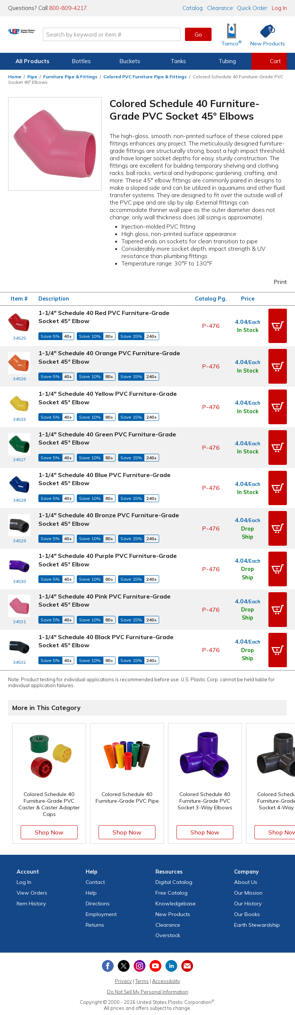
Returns (95, 896)
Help (91, 864)
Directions (98, 875)
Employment (101, 885)
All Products (32, 61)
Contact (95, 853)
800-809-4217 (68, 7)
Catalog (192, 7)
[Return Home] (51, 36)
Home (14, 76)
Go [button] (198, 34)
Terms (142, 953)
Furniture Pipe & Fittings (70, 76)
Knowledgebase (175, 875)
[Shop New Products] (265, 34)
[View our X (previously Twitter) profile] (123, 937)
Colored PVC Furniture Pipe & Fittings (145, 76)
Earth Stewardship (257, 896)
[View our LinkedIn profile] (171, 937)
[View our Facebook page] (107, 937)
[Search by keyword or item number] (142, 34)
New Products (172, 885)
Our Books (247, 885)
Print (275, 281)
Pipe (32, 76)
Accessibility (166, 953)
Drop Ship (247, 515)
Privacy (123, 953)
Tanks (178, 61)
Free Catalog (171, 864)
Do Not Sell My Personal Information (147, 963)
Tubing (227, 61)
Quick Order (252, 7)
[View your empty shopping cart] (269, 61)
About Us (245, 853)
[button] (277, 324)
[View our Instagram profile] (139, 937)
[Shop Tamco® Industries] (231, 34)
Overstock (167, 906)
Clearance (220, 7)
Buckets (129, 61)
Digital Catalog (173, 853)
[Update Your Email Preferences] (187, 937)
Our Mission (248, 864)
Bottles (81, 61)
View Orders (32, 864)
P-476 (211, 324)
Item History (31, 875)
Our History (248, 875)
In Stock (247, 328)
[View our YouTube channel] (155, 937)
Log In (279, 7)
